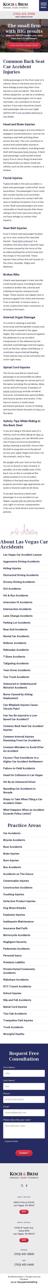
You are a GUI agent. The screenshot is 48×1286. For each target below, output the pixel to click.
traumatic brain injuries (25, 152)
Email (6, 1106)
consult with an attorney (23, 501)
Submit (24, 1153)
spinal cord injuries (13, 391)
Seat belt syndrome (22, 241)
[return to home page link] (24, 1175)
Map (24, 1212)
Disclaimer (24, 1279)
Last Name (9, 1080)
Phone (7, 1093)
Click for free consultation (24, 45)
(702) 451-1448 (24, 1264)
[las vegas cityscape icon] (24, 530)
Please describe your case (17, 1120)
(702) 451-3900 (24, 14)
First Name (9, 1067)
